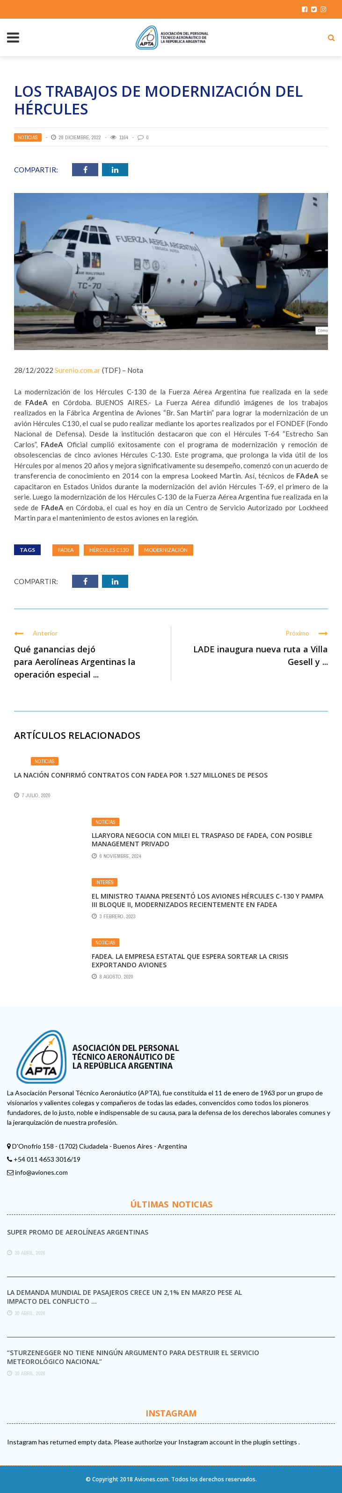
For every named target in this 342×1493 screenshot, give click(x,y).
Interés (104, 882)
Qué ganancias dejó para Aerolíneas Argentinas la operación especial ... (75, 661)
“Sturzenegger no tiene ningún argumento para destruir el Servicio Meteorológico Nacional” (133, 1356)
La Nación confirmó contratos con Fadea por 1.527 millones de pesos (141, 775)
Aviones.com (151, 1479)
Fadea (65, 550)
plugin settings (275, 1442)
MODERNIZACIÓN (166, 550)
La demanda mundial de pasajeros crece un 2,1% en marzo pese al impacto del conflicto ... (124, 1296)
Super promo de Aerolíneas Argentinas (77, 1232)
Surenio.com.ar (78, 370)
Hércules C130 (108, 550)
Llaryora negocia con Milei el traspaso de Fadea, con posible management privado (202, 839)
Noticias (28, 137)
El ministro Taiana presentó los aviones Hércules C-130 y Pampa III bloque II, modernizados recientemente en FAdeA (207, 900)
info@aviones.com (41, 1172)
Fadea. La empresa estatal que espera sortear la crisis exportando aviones (190, 960)
